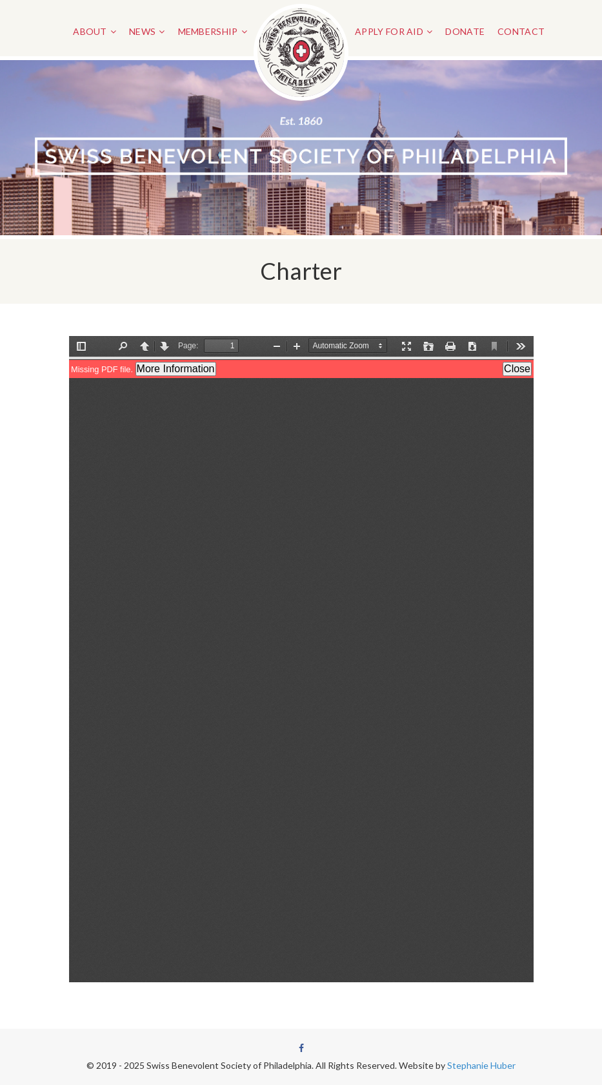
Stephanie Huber (481, 1065)
